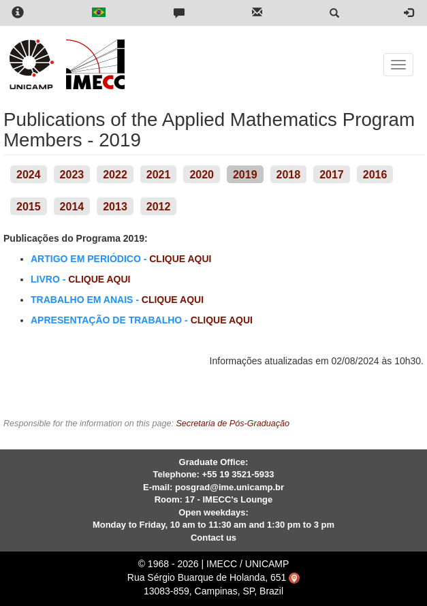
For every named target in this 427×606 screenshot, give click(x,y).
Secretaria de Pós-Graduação (232, 423)
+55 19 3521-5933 (238, 474)
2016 (375, 174)
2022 (115, 174)
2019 (245, 174)
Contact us (213, 537)
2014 (72, 206)
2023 (72, 174)
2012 (158, 206)
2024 (28, 174)
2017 (331, 174)
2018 (288, 174)
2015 (28, 206)
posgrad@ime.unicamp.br (229, 487)
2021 (158, 174)
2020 (201, 174)
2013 (115, 206)
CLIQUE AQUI (180, 258)
